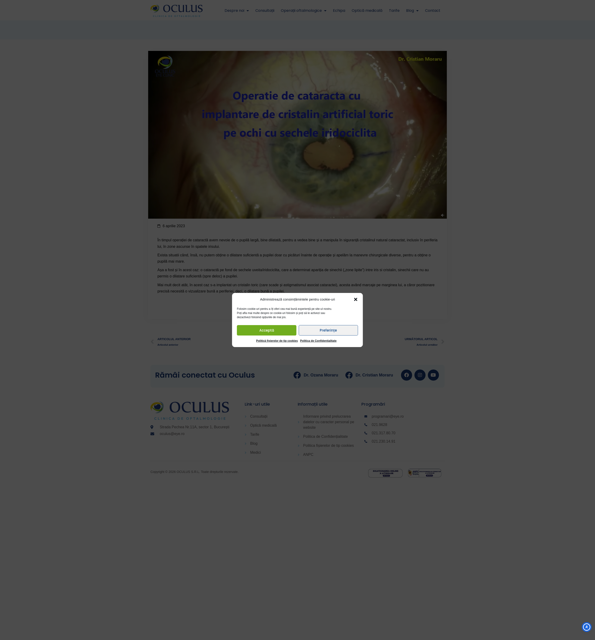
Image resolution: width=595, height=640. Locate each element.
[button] (356, 299)
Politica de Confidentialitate (318, 340)
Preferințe (328, 330)
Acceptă (266, 330)
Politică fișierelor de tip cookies (277, 340)
